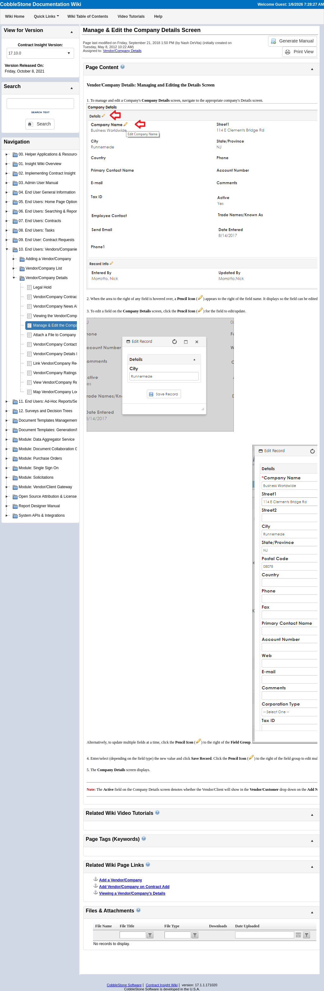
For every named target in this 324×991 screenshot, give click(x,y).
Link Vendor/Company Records (59, 363)
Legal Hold (42, 287)
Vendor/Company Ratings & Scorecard (65, 373)
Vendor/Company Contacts (55, 344)
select (69, 53)
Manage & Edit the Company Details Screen (70, 325)
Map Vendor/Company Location (59, 392)
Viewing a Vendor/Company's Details (132, 893)
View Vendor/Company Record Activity (65, 382)
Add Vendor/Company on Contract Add (134, 887)
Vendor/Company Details (122, 51)
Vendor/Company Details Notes (59, 354)
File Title (127, 926)
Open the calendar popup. (298, 934)
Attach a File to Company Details (61, 335)
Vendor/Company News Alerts (58, 306)
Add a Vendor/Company (120, 880)
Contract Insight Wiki (162, 985)
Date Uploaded (247, 926)
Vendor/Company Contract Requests (64, 297)
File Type (172, 926)
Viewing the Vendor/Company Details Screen (71, 316)
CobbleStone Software (124, 985)
